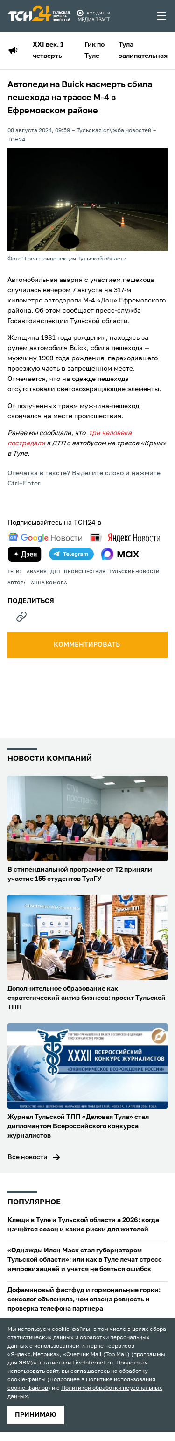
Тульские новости (134, 571)
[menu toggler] (162, 15)
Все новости (27, 1157)
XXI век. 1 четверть (48, 50)
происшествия (84, 571)
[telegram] (71, 554)
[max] (120, 554)
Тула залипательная (143, 50)
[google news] (45, 538)
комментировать (87, 644)
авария (37, 571)
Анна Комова (49, 583)
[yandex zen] (25, 554)
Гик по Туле (94, 50)
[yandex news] (125, 537)
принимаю (35, 1415)
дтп (55, 571)
